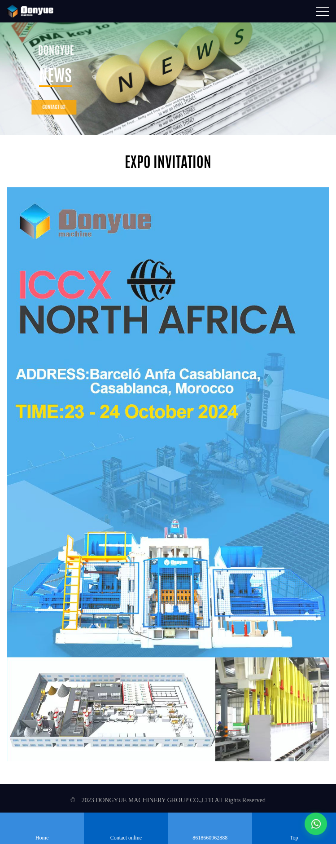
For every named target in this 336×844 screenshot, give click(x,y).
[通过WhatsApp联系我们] (316, 824)
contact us (46, 107)
